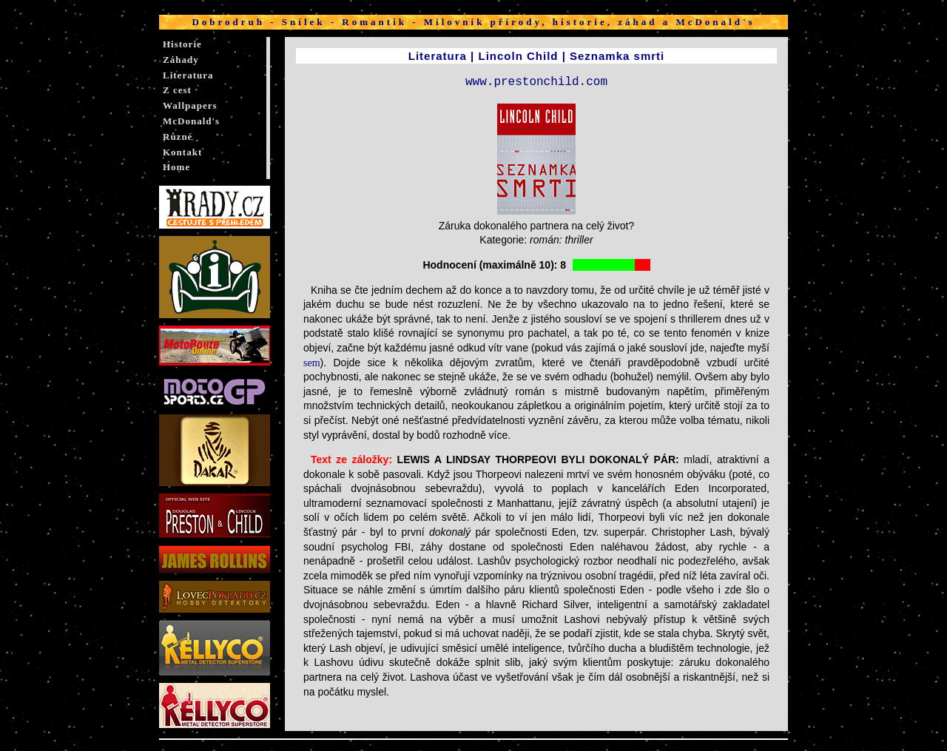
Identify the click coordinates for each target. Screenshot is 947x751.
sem (311, 362)
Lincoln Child (518, 56)
